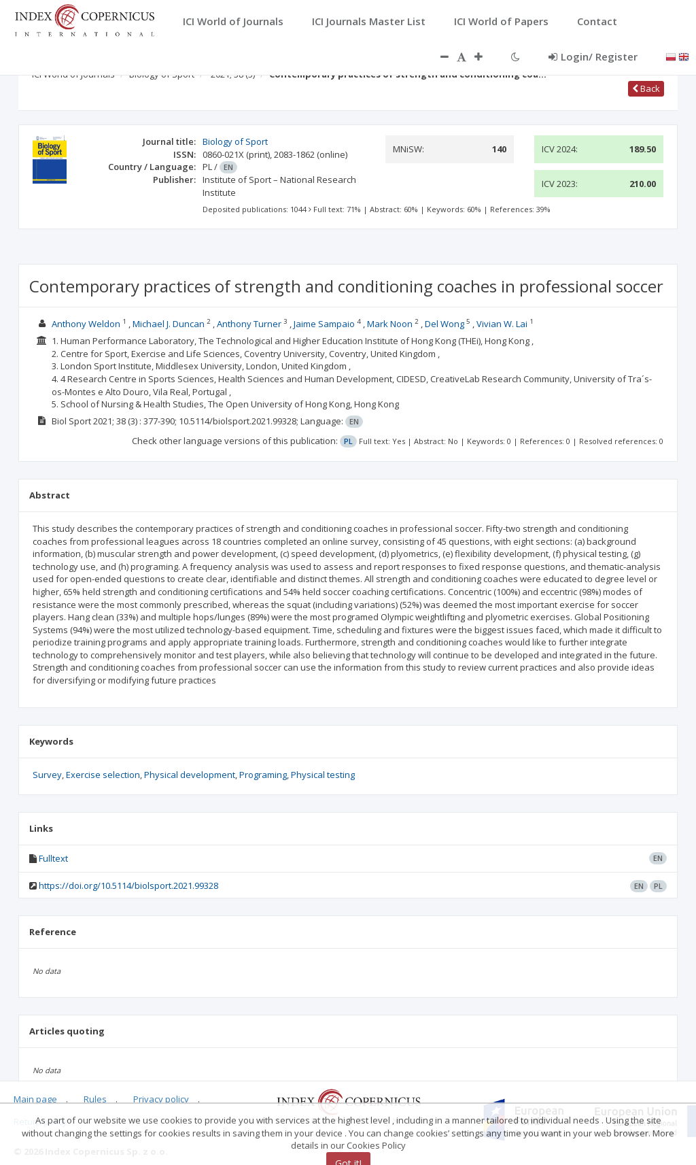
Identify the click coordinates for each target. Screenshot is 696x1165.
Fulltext (53, 858)
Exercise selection (103, 775)
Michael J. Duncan (169, 324)
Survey (47, 775)
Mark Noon (390, 324)
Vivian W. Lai (501, 324)
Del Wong (444, 324)
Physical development (189, 775)
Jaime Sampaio (324, 324)
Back (646, 88)
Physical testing (323, 775)
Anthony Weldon (86, 324)
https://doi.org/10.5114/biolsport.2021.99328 (128, 885)
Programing (263, 775)
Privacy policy (161, 1099)
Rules (95, 1099)
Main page (35, 1099)
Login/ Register (593, 56)
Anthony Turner (249, 324)
